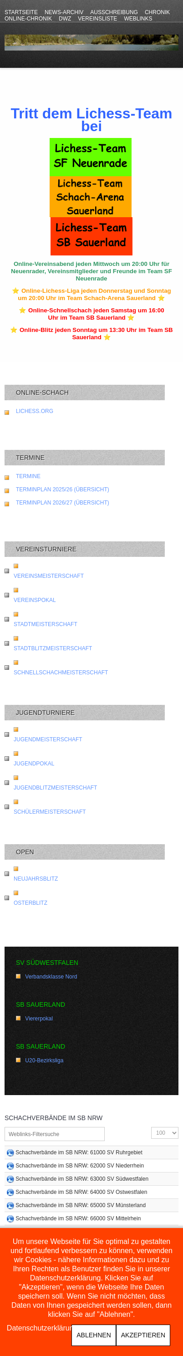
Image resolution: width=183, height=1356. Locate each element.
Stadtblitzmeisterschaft (53, 648)
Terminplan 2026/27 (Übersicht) (62, 503)
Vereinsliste (97, 18)
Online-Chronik (28, 18)
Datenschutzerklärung (42, 1328)
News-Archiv (64, 12)
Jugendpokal (34, 763)
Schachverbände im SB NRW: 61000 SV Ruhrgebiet (78, 1152)
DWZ (65, 18)
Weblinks (138, 18)
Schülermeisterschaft (50, 812)
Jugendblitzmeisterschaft (55, 788)
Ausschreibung (114, 12)
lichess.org (34, 411)
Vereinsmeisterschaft (49, 576)
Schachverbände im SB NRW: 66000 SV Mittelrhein (78, 1218)
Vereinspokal (35, 600)
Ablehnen (93, 1335)
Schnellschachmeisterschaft (61, 672)
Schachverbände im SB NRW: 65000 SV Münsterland (80, 1205)
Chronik (157, 12)
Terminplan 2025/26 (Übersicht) (62, 489)
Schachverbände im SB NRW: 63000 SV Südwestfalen (81, 1179)
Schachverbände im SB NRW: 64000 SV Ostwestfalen (81, 1192)
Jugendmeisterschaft (48, 739)
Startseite (21, 12)
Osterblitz (30, 903)
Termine (28, 476)
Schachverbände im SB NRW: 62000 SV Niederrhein (79, 1165)
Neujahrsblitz (36, 879)
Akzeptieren (143, 1335)
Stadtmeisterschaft (45, 624)
